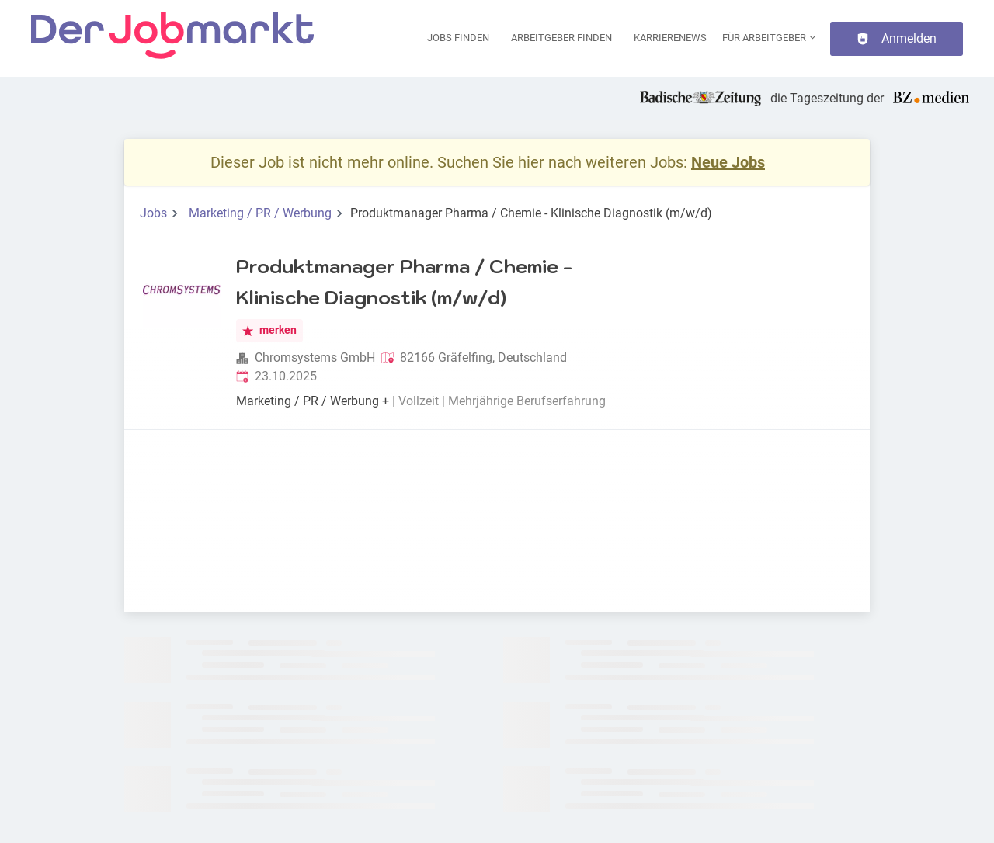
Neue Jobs (728, 162)
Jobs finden (458, 37)
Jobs (153, 213)
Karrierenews (670, 37)
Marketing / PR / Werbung (260, 213)
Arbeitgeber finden (561, 37)
